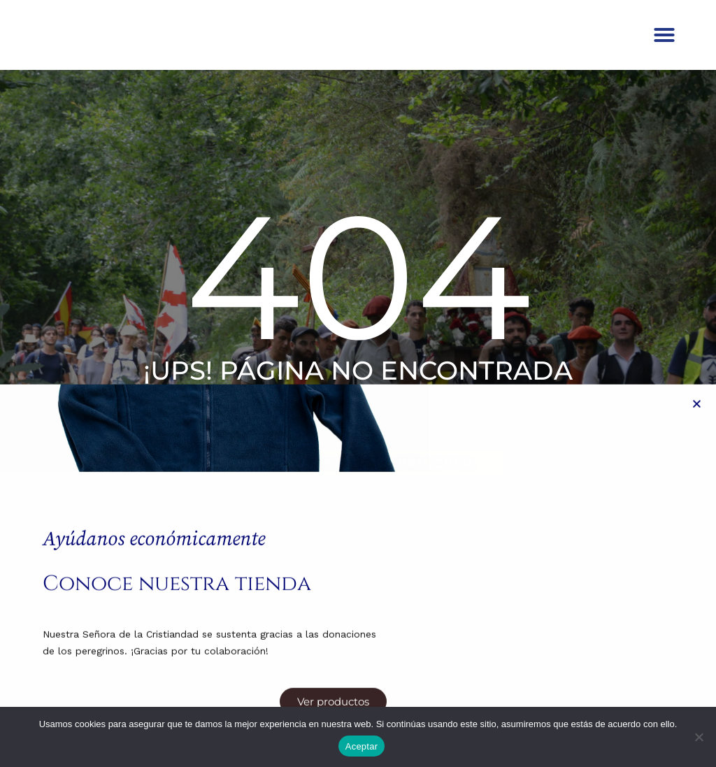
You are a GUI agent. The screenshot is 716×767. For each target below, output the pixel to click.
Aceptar (361, 746)
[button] (664, 45)
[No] (699, 737)
